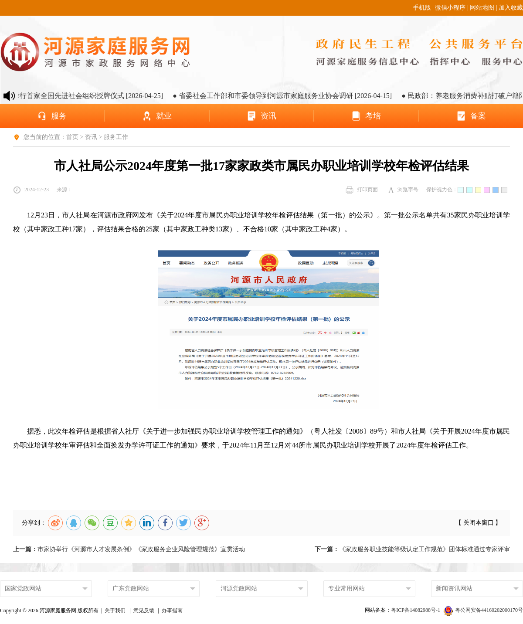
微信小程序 (450, 7)
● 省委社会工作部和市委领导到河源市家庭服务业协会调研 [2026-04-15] (287, 95)
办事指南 (172, 610)
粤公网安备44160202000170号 (483, 610)
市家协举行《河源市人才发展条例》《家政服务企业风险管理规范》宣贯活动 (129, 549)
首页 (72, 137)
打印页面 (362, 190)
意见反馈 (143, 610)
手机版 (422, 7)
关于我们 (115, 610)
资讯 (91, 137)
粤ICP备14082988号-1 (416, 610)
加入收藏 (511, 7)
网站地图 (482, 7)
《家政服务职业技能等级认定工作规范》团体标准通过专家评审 (412, 549)
